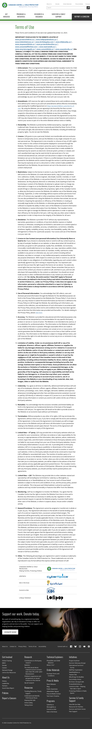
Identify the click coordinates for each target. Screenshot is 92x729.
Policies (5, 693)
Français (87, 4)
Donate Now (10, 632)
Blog (48, 686)
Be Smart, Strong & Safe (76, 682)
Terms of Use (32, 646)
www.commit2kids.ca (45, 49)
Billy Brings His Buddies (76, 677)
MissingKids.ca (51, 707)
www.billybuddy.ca (63, 42)
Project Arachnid (74, 661)
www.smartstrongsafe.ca (24, 49)
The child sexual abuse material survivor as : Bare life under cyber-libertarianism (33, 671)
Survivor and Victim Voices (77, 709)
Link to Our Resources (9, 672)
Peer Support (73, 711)
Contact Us (13, 646)
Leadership (5, 683)
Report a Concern (9, 698)
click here (39, 313)
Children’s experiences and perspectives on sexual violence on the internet (32, 678)
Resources (28, 687)
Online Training (7, 661)
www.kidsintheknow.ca (24, 42)
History (4, 681)
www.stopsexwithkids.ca (24, 44)
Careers (4, 668)
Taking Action (28, 705)
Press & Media (79, 4)
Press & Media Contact (54, 694)
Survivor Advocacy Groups (77, 663)
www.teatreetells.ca (47, 47)
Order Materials (67, 4)
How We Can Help (74, 704)
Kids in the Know (52, 712)
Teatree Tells (73, 674)
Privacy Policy (22, 646)
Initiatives (73, 657)
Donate (57, 4)
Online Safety (28, 703)
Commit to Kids (51, 709)
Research (28, 657)
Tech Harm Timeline (53, 696)
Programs (51, 701)
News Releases (51, 684)
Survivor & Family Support (76, 699)
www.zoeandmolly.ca (63, 49)
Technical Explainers (55, 657)
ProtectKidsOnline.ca (75, 684)
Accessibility (42, 646)
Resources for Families (76, 707)
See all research (29, 683)
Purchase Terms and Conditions (53, 675)
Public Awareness (52, 689)
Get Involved (7, 657)
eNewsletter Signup (53, 691)
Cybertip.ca (50, 704)
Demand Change (7, 670)
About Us (49, 4)
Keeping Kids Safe (29, 700)
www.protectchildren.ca (24, 39)
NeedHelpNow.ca (74, 672)
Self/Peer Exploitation (75, 670)
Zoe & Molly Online (75, 679)
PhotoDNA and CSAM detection (53, 662)
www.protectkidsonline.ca (46, 44)
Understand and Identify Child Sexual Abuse (31, 697)
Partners (4, 686)
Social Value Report (8, 688)
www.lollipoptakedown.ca (46, 39)
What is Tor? (50, 665)
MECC (4, 663)
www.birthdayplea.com (44, 42)
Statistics (27, 665)
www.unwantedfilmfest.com (26, 47)
